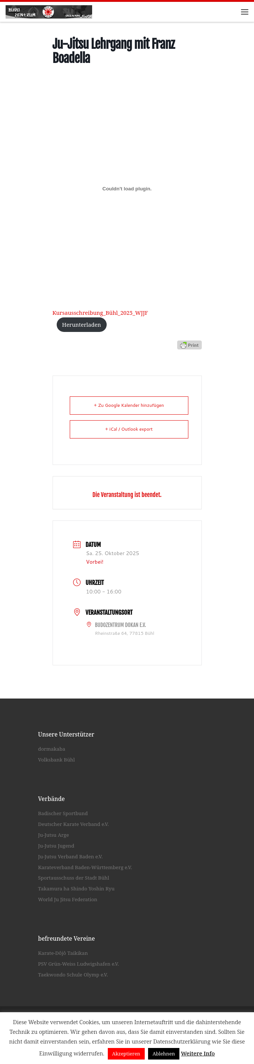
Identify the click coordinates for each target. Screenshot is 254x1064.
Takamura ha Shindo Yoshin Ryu (76, 888)
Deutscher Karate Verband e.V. (73, 824)
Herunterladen (81, 324)
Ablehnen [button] (164, 1053)
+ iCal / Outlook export (129, 429)
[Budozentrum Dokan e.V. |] (49, 11)
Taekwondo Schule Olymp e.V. (73, 974)
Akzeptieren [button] (126, 1053)
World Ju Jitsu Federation (67, 899)
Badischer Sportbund (63, 813)
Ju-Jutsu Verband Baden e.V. (70, 856)
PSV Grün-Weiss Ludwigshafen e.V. (78, 963)
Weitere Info (198, 1053)
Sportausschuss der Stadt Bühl (73, 878)
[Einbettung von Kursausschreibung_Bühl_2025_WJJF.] (127, 188)
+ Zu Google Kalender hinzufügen (129, 405)
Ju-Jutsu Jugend (56, 845)
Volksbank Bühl (56, 759)
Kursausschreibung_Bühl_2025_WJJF (100, 312)
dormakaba (51, 748)
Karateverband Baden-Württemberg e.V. (85, 867)
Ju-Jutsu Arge (53, 835)
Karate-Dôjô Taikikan (63, 953)
